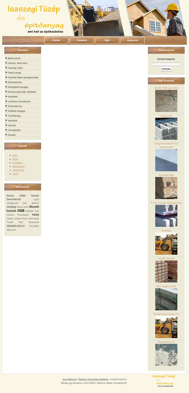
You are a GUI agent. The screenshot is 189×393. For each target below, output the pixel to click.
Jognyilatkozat (69, 379)
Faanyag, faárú (15, 68)
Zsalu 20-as (166, 127)
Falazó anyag (14, 72)
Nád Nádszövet (29, 222)
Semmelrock (18, 166)
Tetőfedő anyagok (16, 111)
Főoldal (56, 40)
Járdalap (11, 206)
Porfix (15, 159)
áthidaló (29, 211)
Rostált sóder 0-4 (166, 353)
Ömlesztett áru (15, 106)
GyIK (107, 40)
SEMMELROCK (15, 225)
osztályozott (12, 203)
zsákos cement (14, 218)
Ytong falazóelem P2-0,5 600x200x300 (166, 156)
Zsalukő (12, 135)
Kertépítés (13, 96)
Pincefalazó (23, 215)
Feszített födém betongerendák (23, 77)
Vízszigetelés (14, 130)
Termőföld (34, 226)
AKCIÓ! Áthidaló (166, 270)
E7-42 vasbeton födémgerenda (166, 214)
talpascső (11, 230)
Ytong (15, 174)
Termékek (82, 40)
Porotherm (17, 163)
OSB (21, 211)
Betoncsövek (14, 58)
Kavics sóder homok (22, 195)
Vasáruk (12, 125)
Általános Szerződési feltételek (93, 379)
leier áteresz (31, 203)
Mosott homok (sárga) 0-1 (166, 325)
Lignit (36, 199)
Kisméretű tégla (166, 186)
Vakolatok (12, 120)
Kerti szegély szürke (166, 297)
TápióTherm (18, 170)
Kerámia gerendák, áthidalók (22, 92)
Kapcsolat (132, 40)
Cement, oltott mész (18, 63)
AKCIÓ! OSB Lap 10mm (166, 99)
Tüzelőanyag (14, 116)
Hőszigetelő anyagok (18, 87)
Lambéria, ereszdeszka (19, 101)
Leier (14, 155)
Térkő (35, 214)
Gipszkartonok (15, 82)
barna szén (22, 207)
